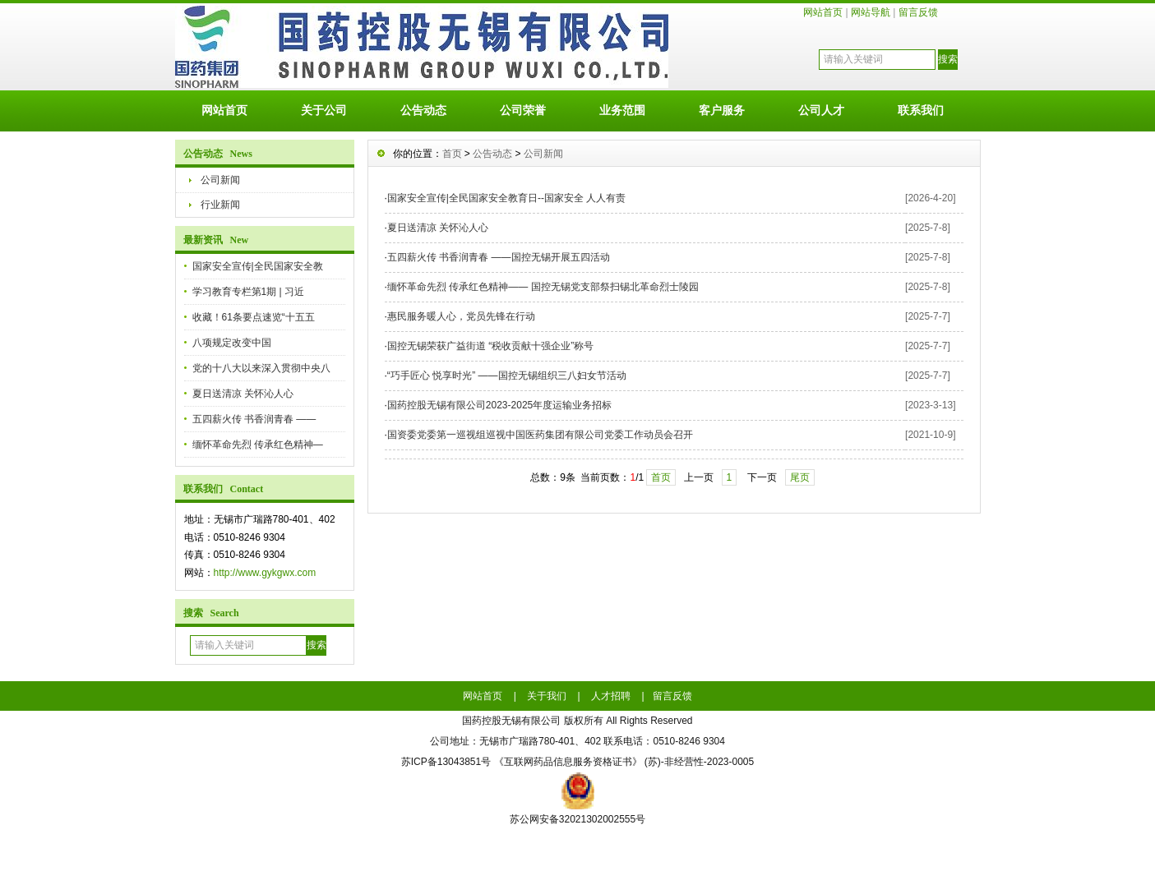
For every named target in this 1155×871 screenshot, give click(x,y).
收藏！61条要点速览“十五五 (253, 317)
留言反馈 (918, 12)
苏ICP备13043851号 (446, 761)
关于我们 (546, 696)
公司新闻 (220, 180)
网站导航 (870, 12)
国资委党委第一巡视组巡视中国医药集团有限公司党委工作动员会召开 (540, 434)
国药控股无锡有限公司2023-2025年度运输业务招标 (499, 405)
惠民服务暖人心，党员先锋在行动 (461, 316)
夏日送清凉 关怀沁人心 (242, 393)
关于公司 (324, 110)
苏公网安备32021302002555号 (577, 819)
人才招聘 (611, 696)
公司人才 (821, 110)
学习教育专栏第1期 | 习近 (248, 291)
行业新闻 (220, 204)
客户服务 (722, 110)
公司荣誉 (523, 110)
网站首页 (823, 12)
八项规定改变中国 (231, 342)
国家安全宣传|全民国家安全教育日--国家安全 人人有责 (506, 198)
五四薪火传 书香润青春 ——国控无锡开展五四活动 (498, 257)
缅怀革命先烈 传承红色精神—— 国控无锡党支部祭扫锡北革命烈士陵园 (543, 287)
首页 (452, 153)
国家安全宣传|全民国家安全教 (257, 266)
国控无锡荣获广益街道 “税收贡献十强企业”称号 (490, 346)
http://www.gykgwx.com (265, 572)
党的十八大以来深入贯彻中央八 (261, 368)
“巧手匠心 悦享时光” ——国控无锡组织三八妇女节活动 (506, 375)
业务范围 (622, 110)
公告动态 (423, 110)
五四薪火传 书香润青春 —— (254, 419)
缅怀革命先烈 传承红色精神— (257, 444)
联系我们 (921, 110)
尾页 (800, 477)
